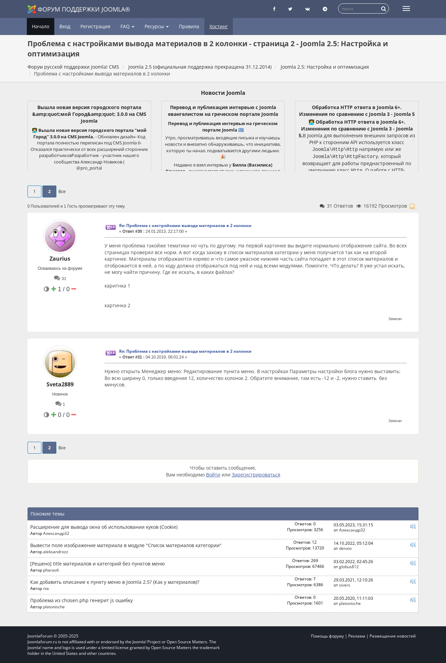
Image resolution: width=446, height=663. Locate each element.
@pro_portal (89, 168)
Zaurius (60, 258)
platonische (54, 606)
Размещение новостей (393, 636)
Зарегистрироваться (256, 474)
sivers (344, 585)
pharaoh (51, 570)
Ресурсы (157, 26)
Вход (64, 26)
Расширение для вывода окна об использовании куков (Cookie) (104, 527)
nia (46, 588)
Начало (40, 26)
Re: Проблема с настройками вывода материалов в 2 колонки (185, 225)
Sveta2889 (60, 384)
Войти (213, 474)
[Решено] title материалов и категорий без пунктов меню (97, 563)
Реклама (356, 636)
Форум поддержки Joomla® (78, 9)
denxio (345, 548)
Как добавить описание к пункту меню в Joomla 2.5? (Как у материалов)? (114, 582)
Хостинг (218, 26)
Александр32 (56, 533)
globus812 (349, 566)
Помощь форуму (327, 636)
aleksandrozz (55, 551)
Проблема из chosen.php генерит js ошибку (81, 600)
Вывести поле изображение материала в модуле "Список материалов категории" (126, 545)
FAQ (127, 26)
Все (62, 191)
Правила (189, 26)
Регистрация (95, 26)
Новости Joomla (223, 93)
